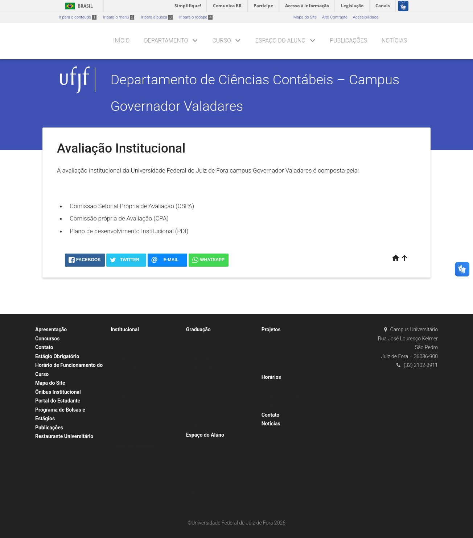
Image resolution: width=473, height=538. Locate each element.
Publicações (348, 40)
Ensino (271, 339)
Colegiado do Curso (132, 425)
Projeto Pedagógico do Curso (216, 348)
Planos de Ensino (205, 367)
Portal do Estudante (57, 401)
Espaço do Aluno (280, 40)
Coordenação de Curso (135, 358)
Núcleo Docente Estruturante (140, 406)
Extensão (273, 348)
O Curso (121, 339)
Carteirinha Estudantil (209, 454)
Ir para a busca (157, 17)
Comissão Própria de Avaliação (142, 483)
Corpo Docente (127, 367)
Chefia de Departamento (136, 348)
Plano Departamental (209, 377)
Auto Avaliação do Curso (136, 454)
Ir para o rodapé (196, 17)
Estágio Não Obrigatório (211, 416)
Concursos (47, 338)
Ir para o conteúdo (77, 17)
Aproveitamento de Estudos (214, 473)
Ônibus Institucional (58, 392)
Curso (221, 40)
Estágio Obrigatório (57, 356)
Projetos (271, 329)
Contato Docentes (130, 397)
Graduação (198, 329)
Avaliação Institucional (134, 444)
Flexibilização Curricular (211, 406)
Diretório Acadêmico (132, 435)
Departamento (166, 40)
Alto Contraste (334, 17)
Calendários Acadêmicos (287, 396)
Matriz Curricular (205, 358)
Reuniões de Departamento (138, 416)
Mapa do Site (305, 17)
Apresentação (51, 329)
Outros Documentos (208, 463)
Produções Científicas (285, 367)
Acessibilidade (365, 17)
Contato (44, 347)
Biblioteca (198, 492)
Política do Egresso (207, 425)
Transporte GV (278, 405)
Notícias (394, 40)
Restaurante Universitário (64, 436)
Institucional (125, 329)
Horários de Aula (280, 386)
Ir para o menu (118, 17)
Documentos (201, 444)
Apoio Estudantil (204, 482)
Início (121, 40)
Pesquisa (273, 358)
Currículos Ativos (205, 339)
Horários (271, 377)
